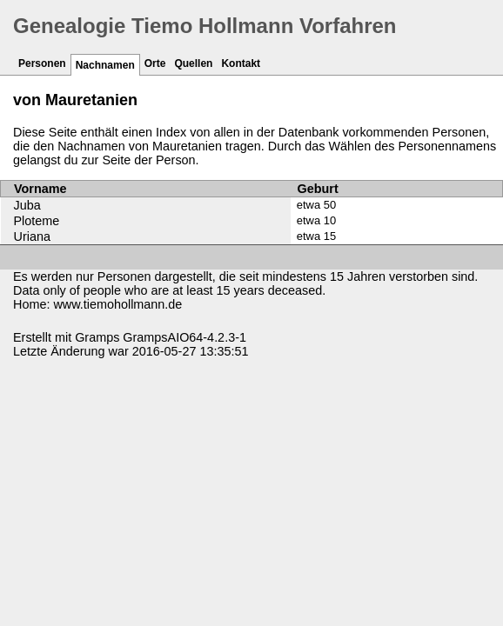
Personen (42, 63)
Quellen (193, 63)
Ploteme (37, 221)
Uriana (32, 236)
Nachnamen (105, 65)
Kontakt (240, 63)
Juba (27, 205)
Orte (155, 63)
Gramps (97, 337)
